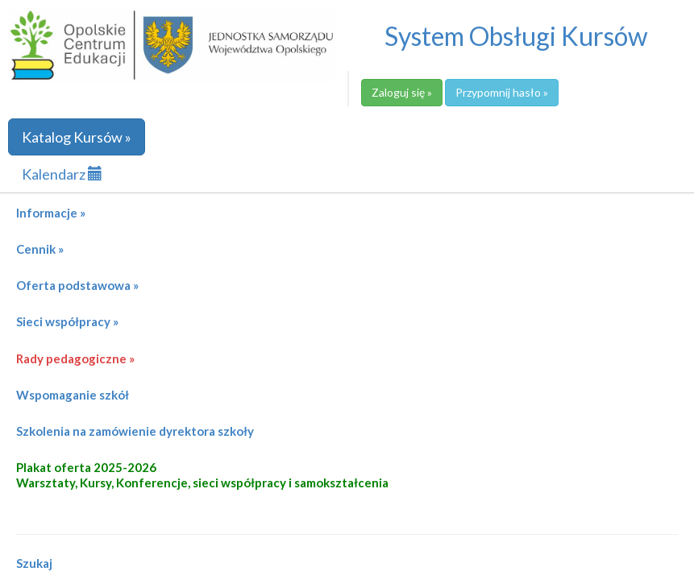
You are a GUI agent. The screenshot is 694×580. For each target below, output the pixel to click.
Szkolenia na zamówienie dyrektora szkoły (135, 431)
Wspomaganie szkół (72, 394)
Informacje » (50, 212)
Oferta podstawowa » (77, 285)
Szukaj (34, 563)
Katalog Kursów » (76, 137)
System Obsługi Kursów (516, 36)
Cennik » (40, 249)
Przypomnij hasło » (501, 92)
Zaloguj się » (402, 92)
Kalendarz (62, 174)
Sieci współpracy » (67, 321)
